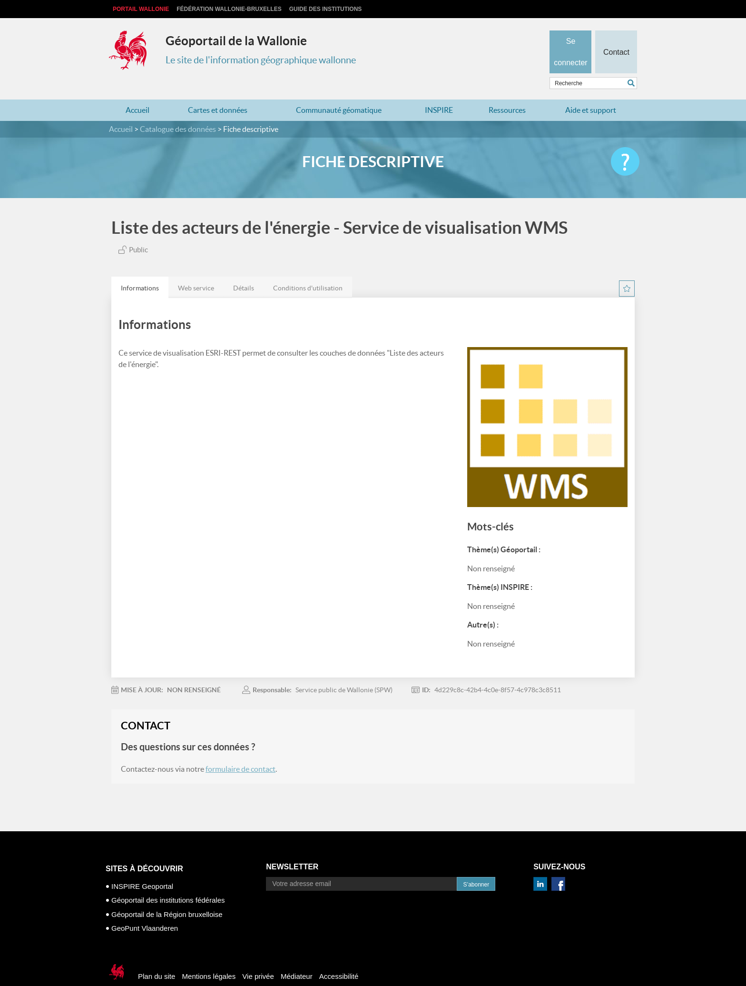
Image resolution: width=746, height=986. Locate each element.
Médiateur (297, 958)
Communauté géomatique (339, 91)
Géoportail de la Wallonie (236, 41)
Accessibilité (339, 958)
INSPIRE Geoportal (142, 868)
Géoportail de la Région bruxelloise (166, 896)
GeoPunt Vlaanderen (144, 910)
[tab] (139, 268)
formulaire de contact (240, 750)
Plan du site (156, 958)
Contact (616, 36)
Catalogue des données (178, 110)
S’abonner (476, 866)
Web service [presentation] (196, 269)
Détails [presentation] (243, 269)
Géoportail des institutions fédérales (168, 881)
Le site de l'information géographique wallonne (261, 60)
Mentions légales (209, 958)
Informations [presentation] (140, 269)
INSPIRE (439, 91)
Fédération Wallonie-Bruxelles (229, 9)
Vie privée (258, 958)
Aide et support (590, 91)
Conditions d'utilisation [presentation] (308, 269)
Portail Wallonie (141, 9)
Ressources (507, 91)
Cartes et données (217, 91)
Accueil (137, 91)
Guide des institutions (325, 9)
